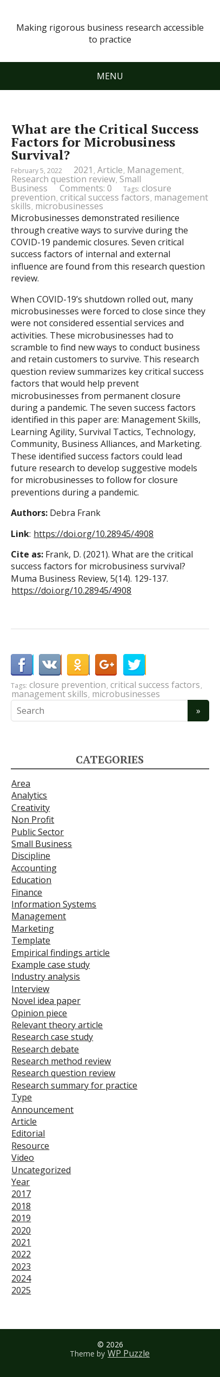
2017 (21, 1194)
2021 (83, 170)
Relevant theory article (57, 1025)
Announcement (42, 1110)
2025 (21, 1290)
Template (30, 940)
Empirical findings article (60, 953)
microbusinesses (69, 206)
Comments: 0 (85, 188)
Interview (30, 989)
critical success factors (105, 197)
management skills (49, 694)
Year (20, 1182)
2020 (21, 1230)
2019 (21, 1218)
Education (31, 880)
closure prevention (67, 685)
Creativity (30, 808)
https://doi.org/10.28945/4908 (94, 534)
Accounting (34, 868)
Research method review (61, 1061)
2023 (21, 1266)
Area (20, 783)
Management (154, 170)
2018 (21, 1206)
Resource (30, 1146)
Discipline (30, 856)
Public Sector (37, 832)
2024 (21, 1278)
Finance (26, 892)
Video (22, 1157)
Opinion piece (39, 1013)
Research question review (63, 179)
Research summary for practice (74, 1085)
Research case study (52, 1037)
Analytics (29, 795)
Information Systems (53, 904)
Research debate (45, 1049)
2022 (21, 1254)
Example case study (50, 964)
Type (21, 1097)
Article (110, 170)
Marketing (32, 928)
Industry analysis (45, 976)
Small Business (41, 844)
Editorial (28, 1133)
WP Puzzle (129, 1353)
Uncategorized (41, 1170)
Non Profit (32, 819)
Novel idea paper (46, 1001)
